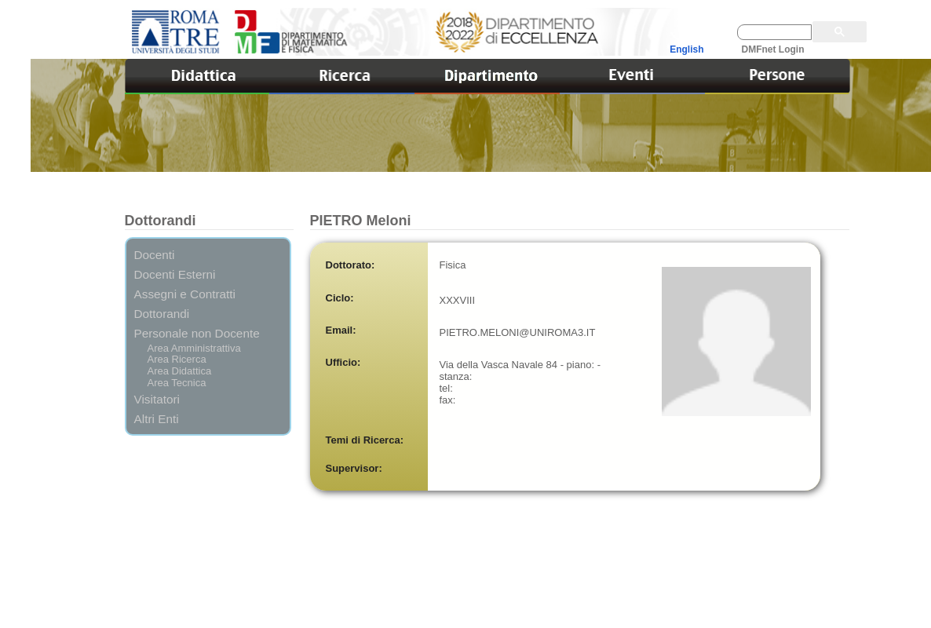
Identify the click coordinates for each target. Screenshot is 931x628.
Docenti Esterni (175, 274)
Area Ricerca (177, 359)
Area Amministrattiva (194, 348)
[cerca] (774, 32)
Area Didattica (180, 371)
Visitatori (157, 399)
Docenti (154, 254)
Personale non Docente (197, 333)
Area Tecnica (177, 383)
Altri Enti (156, 418)
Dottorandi (162, 313)
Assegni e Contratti (185, 294)
